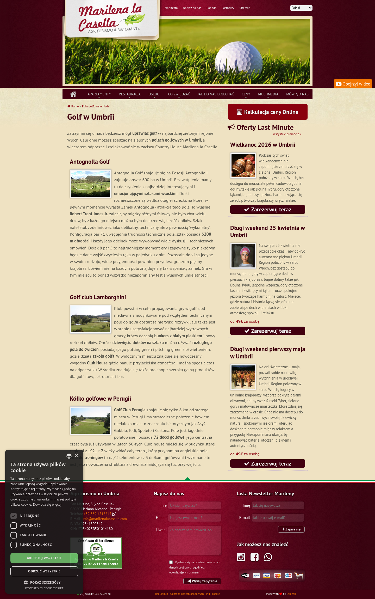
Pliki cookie (213, 594)
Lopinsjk (291, 594)
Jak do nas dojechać (216, 94)
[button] (44, 582)
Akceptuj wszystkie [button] (44, 558)
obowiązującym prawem (184, 572)
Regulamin (162, 594)
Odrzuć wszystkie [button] (44, 571)
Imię (163, 505)
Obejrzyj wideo (353, 84)
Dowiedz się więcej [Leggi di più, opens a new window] (47, 504)
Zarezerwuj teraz (267, 209)
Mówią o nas (297, 94)
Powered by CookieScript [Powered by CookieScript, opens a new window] (44, 588)
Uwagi (161, 529)
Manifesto (171, 8)
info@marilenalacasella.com (104, 518)
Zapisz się (291, 529)
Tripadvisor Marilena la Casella (96, 553)
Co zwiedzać (179, 94)
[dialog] (44, 522)
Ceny (246, 94)
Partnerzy (228, 8)
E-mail (161, 517)
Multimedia (268, 94)
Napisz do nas (192, 8)
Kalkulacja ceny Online (267, 111)
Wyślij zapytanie (202, 581)
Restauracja (129, 94)
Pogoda (211, 8)
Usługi (154, 94)
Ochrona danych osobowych (187, 594)
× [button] (76, 456)
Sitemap (244, 8)
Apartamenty (99, 94)
